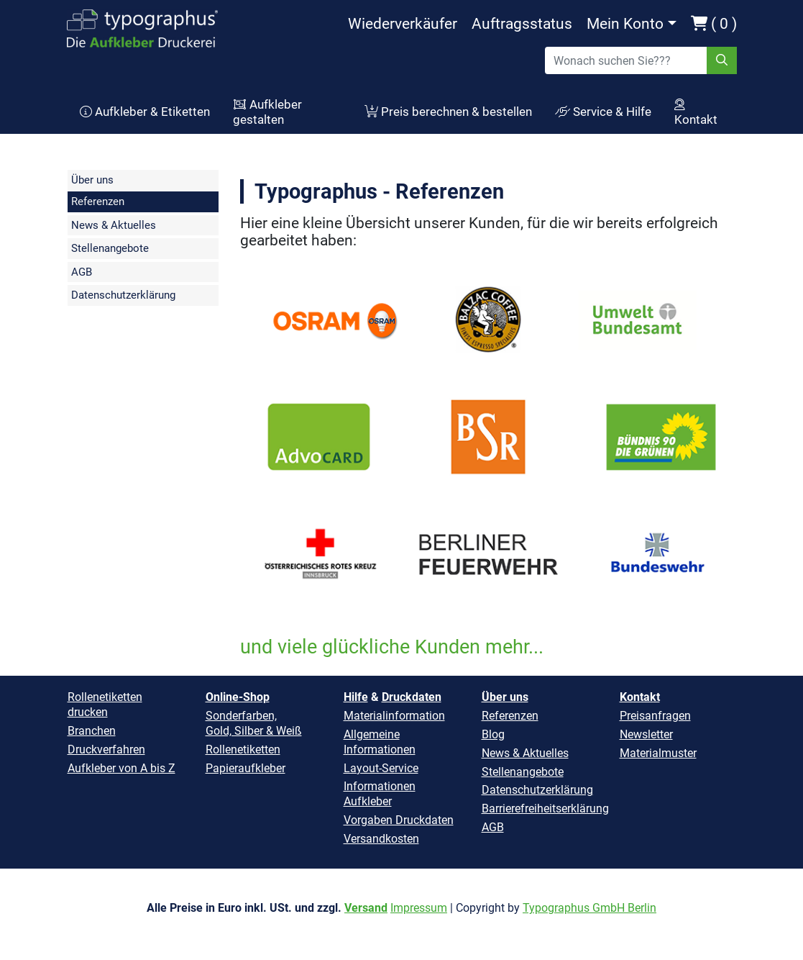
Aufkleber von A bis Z (121, 768)
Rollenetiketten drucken (105, 704)
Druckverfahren (106, 749)
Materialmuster (658, 753)
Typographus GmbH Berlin (589, 908)
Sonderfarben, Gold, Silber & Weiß (254, 723)
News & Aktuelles (113, 225)
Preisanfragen (655, 716)
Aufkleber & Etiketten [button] (145, 112)
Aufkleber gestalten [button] (267, 112)
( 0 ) (714, 23)
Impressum (418, 908)
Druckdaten (411, 697)
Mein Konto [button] (625, 23)
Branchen (92, 731)
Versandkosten (381, 839)
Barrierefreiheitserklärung (545, 808)
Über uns (92, 179)
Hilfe (356, 697)
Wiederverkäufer (402, 23)
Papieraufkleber (245, 768)
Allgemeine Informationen (380, 742)
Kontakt (640, 697)
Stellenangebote (110, 248)
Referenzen (97, 201)
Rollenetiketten (243, 749)
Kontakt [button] (695, 113)
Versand (365, 908)
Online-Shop (238, 697)
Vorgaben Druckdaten (399, 820)
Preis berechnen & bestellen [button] (448, 112)
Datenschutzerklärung (123, 295)
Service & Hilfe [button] (603, 112)
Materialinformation (394, 716)
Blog (493, 734)
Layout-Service (381, 768)
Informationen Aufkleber (380, 793)
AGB (81, 272)
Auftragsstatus (522, 23)
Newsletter (646, 734)
